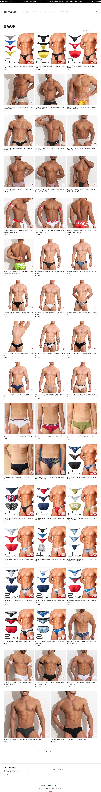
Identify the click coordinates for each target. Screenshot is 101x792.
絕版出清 (61, 12)
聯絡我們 (68, 12)
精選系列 (28, 12)
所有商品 (22, 12)
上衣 (46, 12)
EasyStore (59, 788)
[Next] (61, 751)
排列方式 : (85, 30)
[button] (90, 12)
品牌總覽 (35, 12)
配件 (55, 12)
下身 (50, 12)
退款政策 (50, 791)
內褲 (41, 12)
